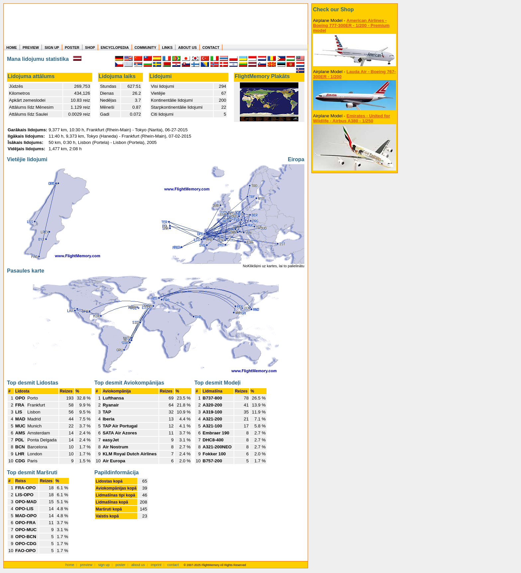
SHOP (90, 48)
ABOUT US (187, 48)
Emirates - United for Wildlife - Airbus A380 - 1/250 (351, 118)
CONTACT (210, 48)
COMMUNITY (145, 48)
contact (173, 565)
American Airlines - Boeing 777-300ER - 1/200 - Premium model (351, 25)
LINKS (167, 48)
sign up (104, 565)
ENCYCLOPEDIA (115, 48)
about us (138, 565)
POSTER (72, 48)
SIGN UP (52, 48)
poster (121, 565)
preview (86, 565)
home (69, 565)
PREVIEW (31, 48)
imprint (156, 565)
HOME (11, 48)
